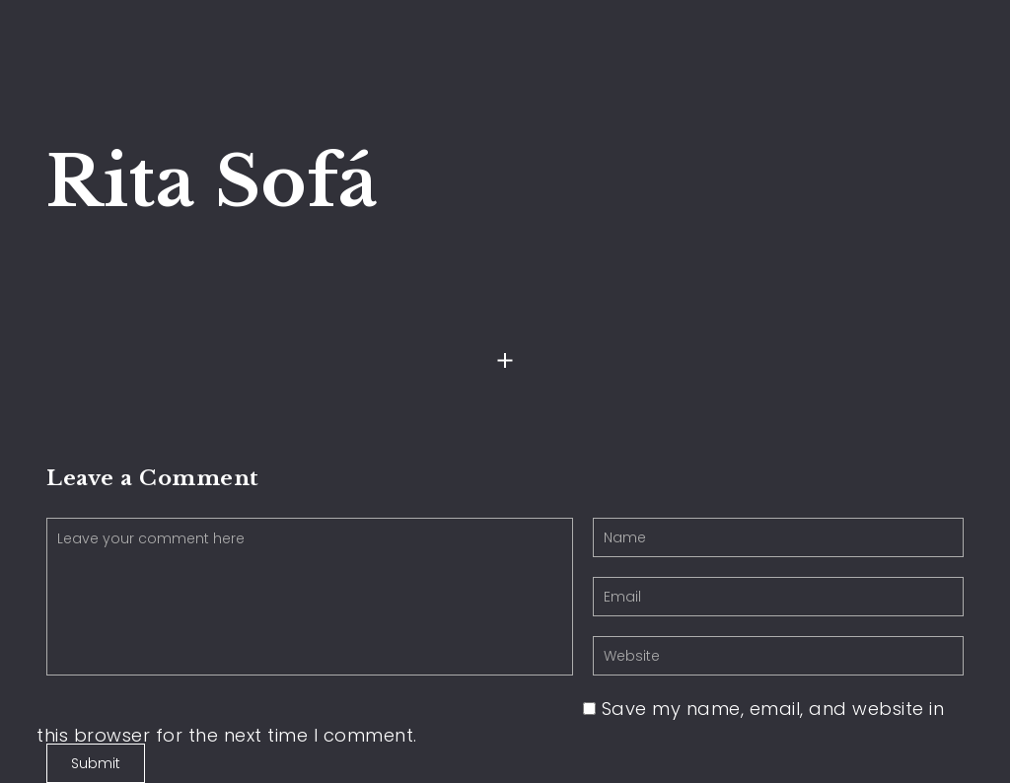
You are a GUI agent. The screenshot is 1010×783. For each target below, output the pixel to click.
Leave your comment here (309, 597)
